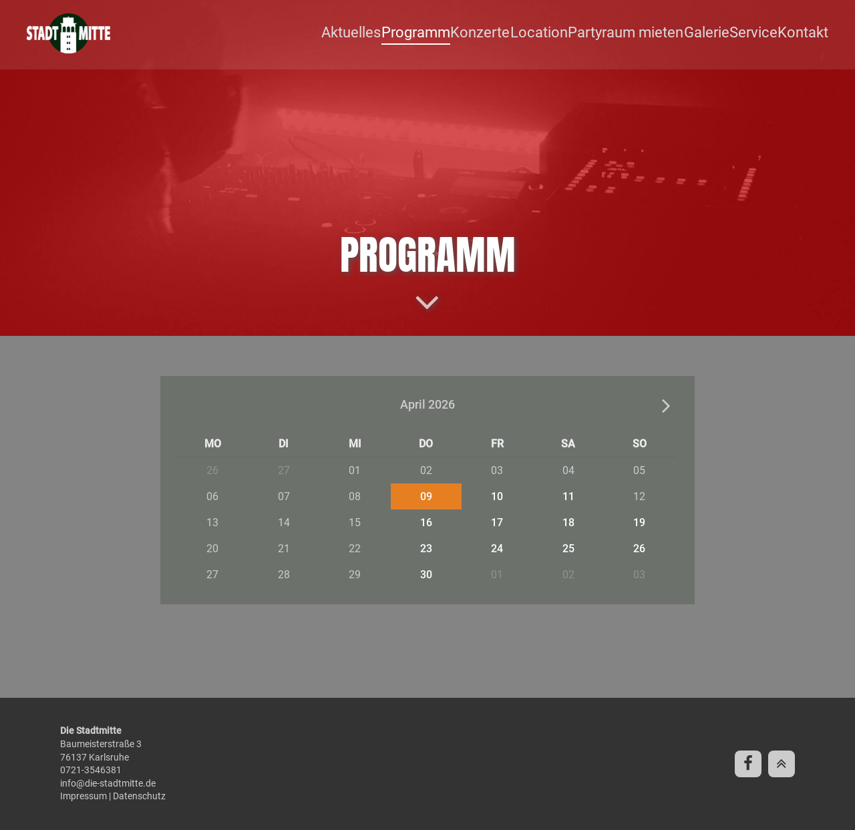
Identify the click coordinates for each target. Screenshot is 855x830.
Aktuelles (382, 33)
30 (426, 574)
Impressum (83, 796)
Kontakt (807, 33)
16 (426, 522)
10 (497, 496)
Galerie (712, 33)
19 (639, 522)
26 (639, 548)
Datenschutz (139, 796)
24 (497, 548)
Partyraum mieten (638, 33)
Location (559, 33)
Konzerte (504, 33)
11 (568, 496)
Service (759, 33)
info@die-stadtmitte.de (108, 783)
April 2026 (427, 405)
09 (426, 496)
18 (568, 522)
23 (426, 548)
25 (568, 548)
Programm (443, 33)
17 (497, 522)
